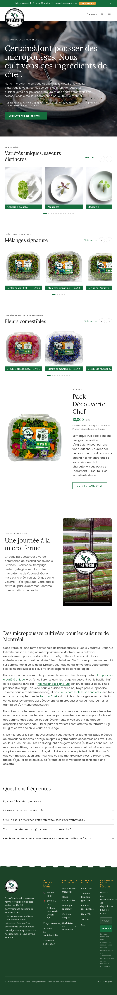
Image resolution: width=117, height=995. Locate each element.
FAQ (83, 924)
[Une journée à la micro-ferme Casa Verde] (87, 562)
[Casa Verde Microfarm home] (14, 18)
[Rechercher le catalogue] (102, 14)
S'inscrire (106, 928)
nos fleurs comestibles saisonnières (77, 692)
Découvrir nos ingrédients (26, 116)
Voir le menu (87, 3)
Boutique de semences (69, 926)
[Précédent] (102, 159)
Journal (85, 919)
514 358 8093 (51, 894)
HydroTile (86, 914)
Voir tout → (90, 159)
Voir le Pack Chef (90, 485)
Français (92, 14)
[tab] (45, 213)
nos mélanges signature (54, 684)
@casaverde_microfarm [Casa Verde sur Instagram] (59, 923)
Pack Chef (86, 888)
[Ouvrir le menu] (109, 14)
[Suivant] (109, 159)
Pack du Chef (48, 696)
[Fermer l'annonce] (110, 3)
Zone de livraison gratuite (85, 897)
